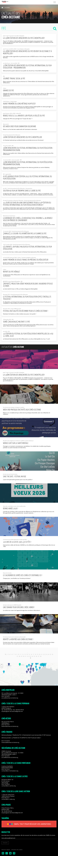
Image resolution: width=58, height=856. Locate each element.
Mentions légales (6, 849)
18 (35, 654)
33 (30, 656)
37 (38, 656)
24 (48, 654)
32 (28, 656)
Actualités (7, 7)
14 (27, 654)
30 (23, 656)
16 (31, 654)
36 (36, 656)
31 (26, 656)
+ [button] (1, 665)
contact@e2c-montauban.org (10, 771)
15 (29, 654)
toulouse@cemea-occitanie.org (10, 742)
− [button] (1, 667)
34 (32, 656)
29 (21, 656)
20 (39, 654)
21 (42, 654)
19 (37, 654)
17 (33, 654)
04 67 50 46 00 (6, 696)
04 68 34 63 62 (8, 710)
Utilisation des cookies (17, 849)
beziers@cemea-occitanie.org (10, 726)
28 (19, 656)
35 (34, 656)
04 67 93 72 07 (6, 725)
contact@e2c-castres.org (9, 786)
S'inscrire (5, 842)
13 (25, 654)
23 (46, 654)
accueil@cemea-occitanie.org (10, 698)
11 (20, 654)
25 (50, 654)
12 (22, 654)
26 (52, 654)
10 (18, 654)
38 (40, 656)
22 (44, 654)
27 (17, 656)
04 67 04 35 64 (6, 769)
